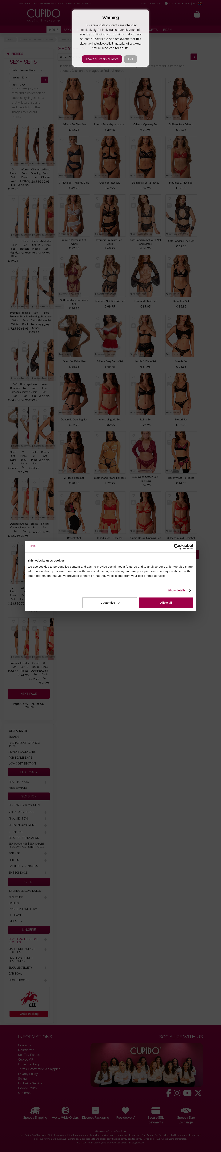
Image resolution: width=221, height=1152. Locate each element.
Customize (110, 602)
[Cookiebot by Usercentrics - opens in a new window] (176, 547)
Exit (130, 59)
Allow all (166, 602)
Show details (177, 590)
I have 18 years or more (102, 59)
